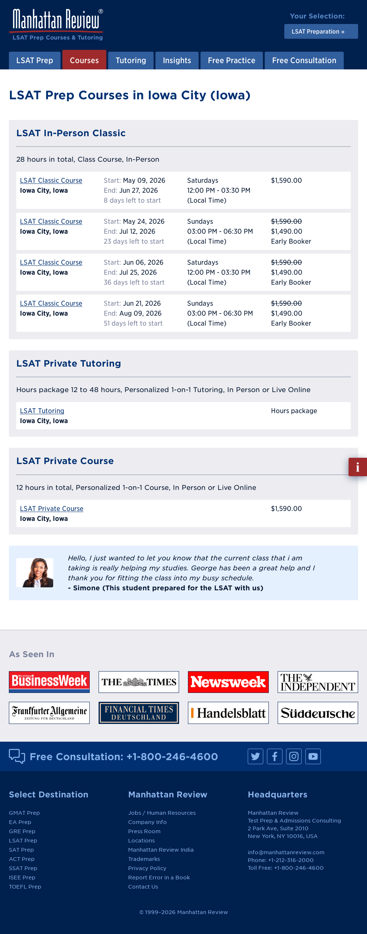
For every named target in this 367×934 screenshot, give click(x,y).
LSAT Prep (34, 60)
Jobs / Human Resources (162, 813)
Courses (84, 60)
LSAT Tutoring (42, 411)
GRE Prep (22, 831)
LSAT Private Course (51, 508)
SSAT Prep (23, 868)
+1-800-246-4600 (172, 756)
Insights (177, 60)
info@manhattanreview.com (286, 852)
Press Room (144, 831)
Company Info (147, 822)
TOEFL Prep (25, 887)
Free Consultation (304, 60)
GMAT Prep (24, 813)
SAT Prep (21, 850)
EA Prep (20, 822)
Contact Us (143, 887)
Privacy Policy (147, 868)
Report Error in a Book (159, 877)
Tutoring (131, 60)
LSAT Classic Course (51, 180)
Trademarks (144, 859)
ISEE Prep (22, 877)
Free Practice (231, 60)
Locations (141, 841)
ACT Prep (22, 859)
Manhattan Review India (161, 850)
